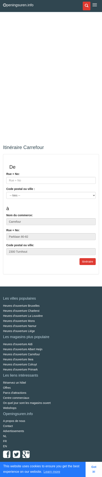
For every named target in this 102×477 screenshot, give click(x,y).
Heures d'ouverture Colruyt (20, 364)
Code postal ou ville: (20, 245)
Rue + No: (13, 174)
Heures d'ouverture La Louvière (23, 315)
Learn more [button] (52, 471)
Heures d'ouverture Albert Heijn (22, 349)
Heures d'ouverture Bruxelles (21, 305)
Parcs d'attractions (14, 392)
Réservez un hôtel (14, 382)
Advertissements (13, 431)
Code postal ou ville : (20, 189)
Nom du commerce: (19, 215)
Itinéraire (87, 261)
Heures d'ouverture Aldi (17, 344)
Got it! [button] (93, 469)
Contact (8, 426)
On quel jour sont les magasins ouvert (27, 403)
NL (5, 436)
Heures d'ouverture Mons (19, 321)
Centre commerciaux (16, 397)
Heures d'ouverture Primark (20, 369)
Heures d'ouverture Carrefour (21, 354)
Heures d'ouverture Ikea (18, 359)
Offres (7, 387)
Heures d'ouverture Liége (19, 331)
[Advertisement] (33, 79)
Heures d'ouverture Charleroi (21, 310)
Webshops (9, 408)
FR (5, 441)
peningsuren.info (18, 5)
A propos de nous (14, 421)
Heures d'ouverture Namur (20, 326)
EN (5, 446)
